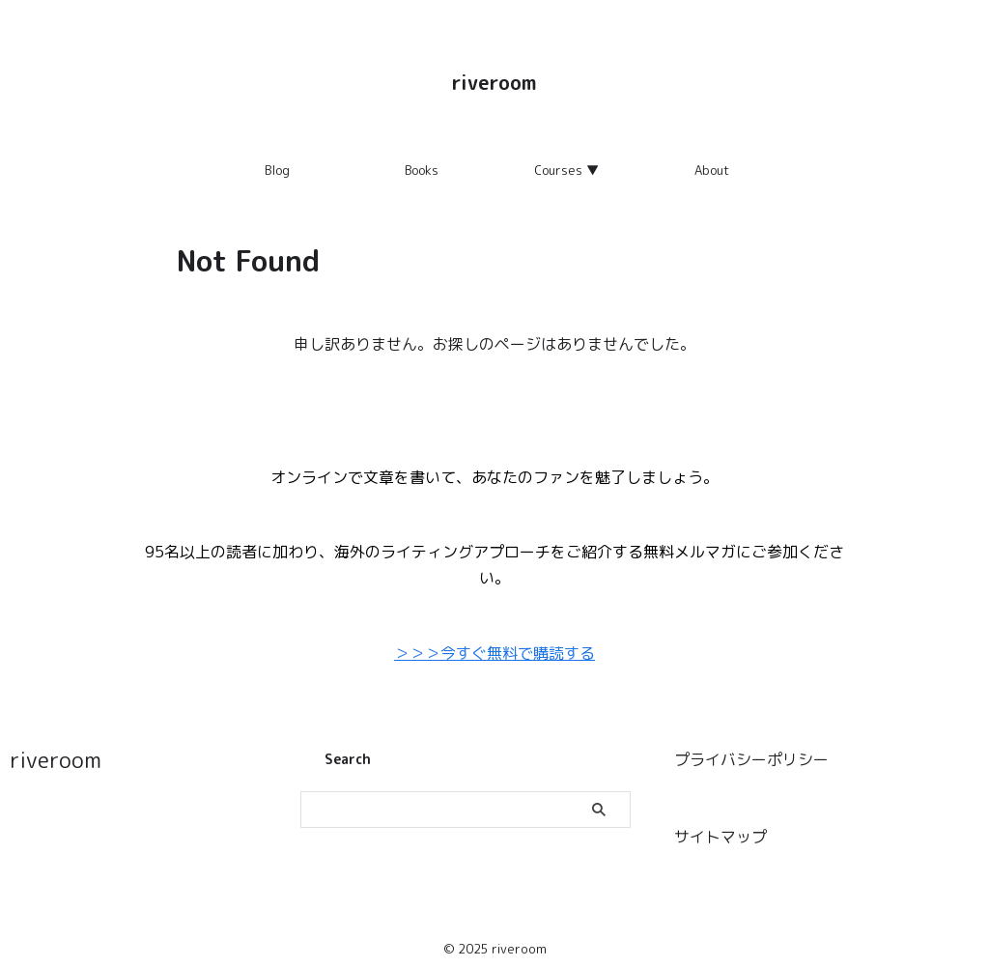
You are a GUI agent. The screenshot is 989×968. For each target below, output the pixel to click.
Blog (277, 170)
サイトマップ (720, 829)
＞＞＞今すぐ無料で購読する (494, 652)
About (711, 170)
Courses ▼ (566, 170)
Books (421, 170)
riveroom (494, 82)
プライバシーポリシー (751, 755)
